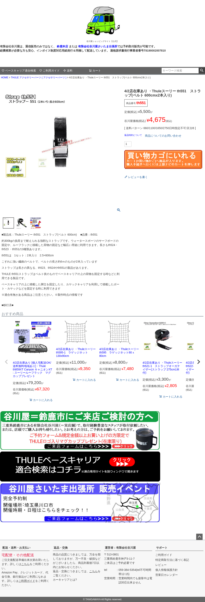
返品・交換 (61, 547)
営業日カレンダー (166, 574)
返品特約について (133, 135)
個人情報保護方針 (166, 569)
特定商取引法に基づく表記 (172, 559)
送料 (67, 70)
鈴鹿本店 (62, 46)
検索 (202, 70)
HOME (4, 77)
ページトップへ (199, 537)
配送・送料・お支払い (16, 547)
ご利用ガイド (49, 70)
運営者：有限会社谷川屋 (120, 547)
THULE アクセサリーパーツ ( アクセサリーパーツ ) (38, 77)
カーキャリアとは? (65, 579)
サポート (161, 547)
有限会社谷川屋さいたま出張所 (97, 46)
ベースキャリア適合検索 (19, 70)
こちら (25, 564)
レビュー (161, 564)
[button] (6, 361)
